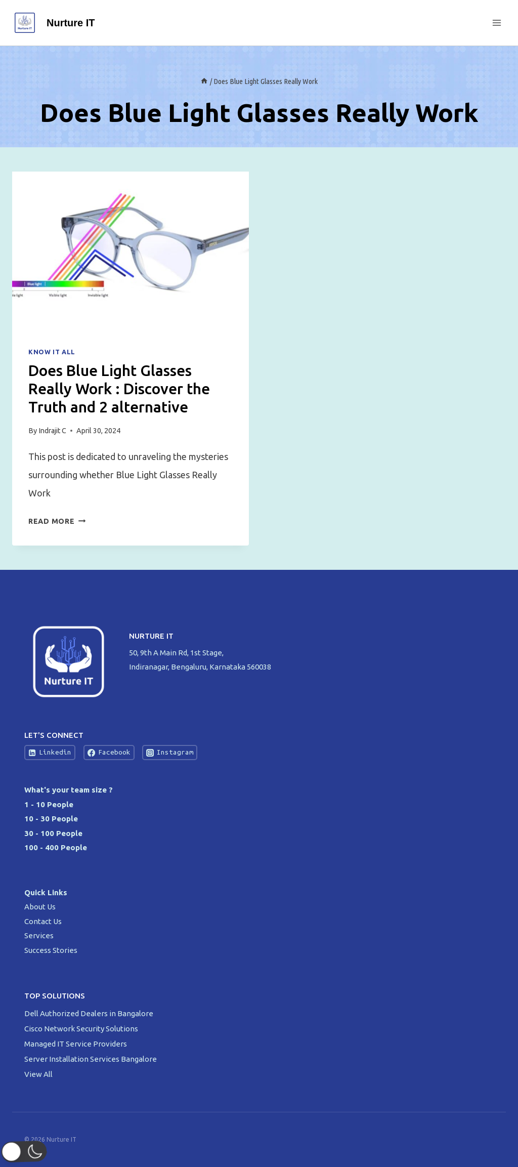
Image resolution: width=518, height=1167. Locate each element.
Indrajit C (52, 431)
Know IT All (51, 351)
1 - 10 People (48, 804)
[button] (27, 1151)
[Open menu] (496, 22)
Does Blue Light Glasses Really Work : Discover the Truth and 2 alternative (119, 388)
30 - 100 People (53, 833)
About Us (40, 906)
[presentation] (130, 250)
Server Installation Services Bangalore (91, 1059)
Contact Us (43, 921)
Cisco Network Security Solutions (82, 1028)
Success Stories (50, 950)
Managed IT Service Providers (76, 1043)
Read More (56, 521)
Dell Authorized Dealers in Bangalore (89, 1013)
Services (39, 935)
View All (38, 1074)
